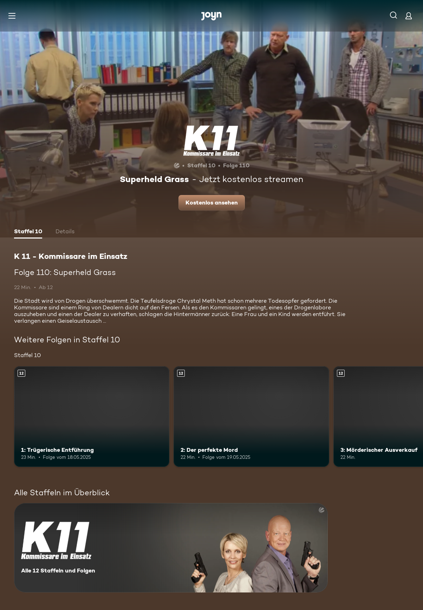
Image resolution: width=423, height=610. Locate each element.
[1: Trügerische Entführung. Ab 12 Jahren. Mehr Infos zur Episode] (91, 416)
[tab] (28, 232)
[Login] (409, 15)
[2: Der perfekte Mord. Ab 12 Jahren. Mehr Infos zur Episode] (251, 416)
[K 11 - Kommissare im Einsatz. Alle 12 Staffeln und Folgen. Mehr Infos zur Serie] (171, 547)
